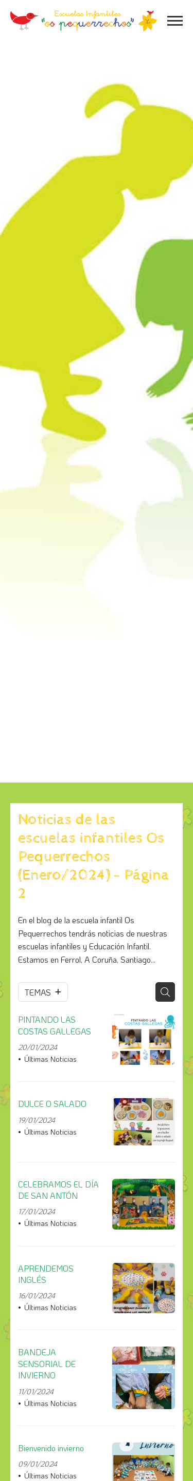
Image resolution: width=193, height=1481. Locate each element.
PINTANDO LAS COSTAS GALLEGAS (54, 1025)
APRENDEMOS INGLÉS (46, 1274)
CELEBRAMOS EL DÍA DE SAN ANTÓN (58, 1190)
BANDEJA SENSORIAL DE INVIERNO (47, 1363)
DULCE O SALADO (52, 1103)
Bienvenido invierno (51, 1448)
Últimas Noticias (50, 1059)
